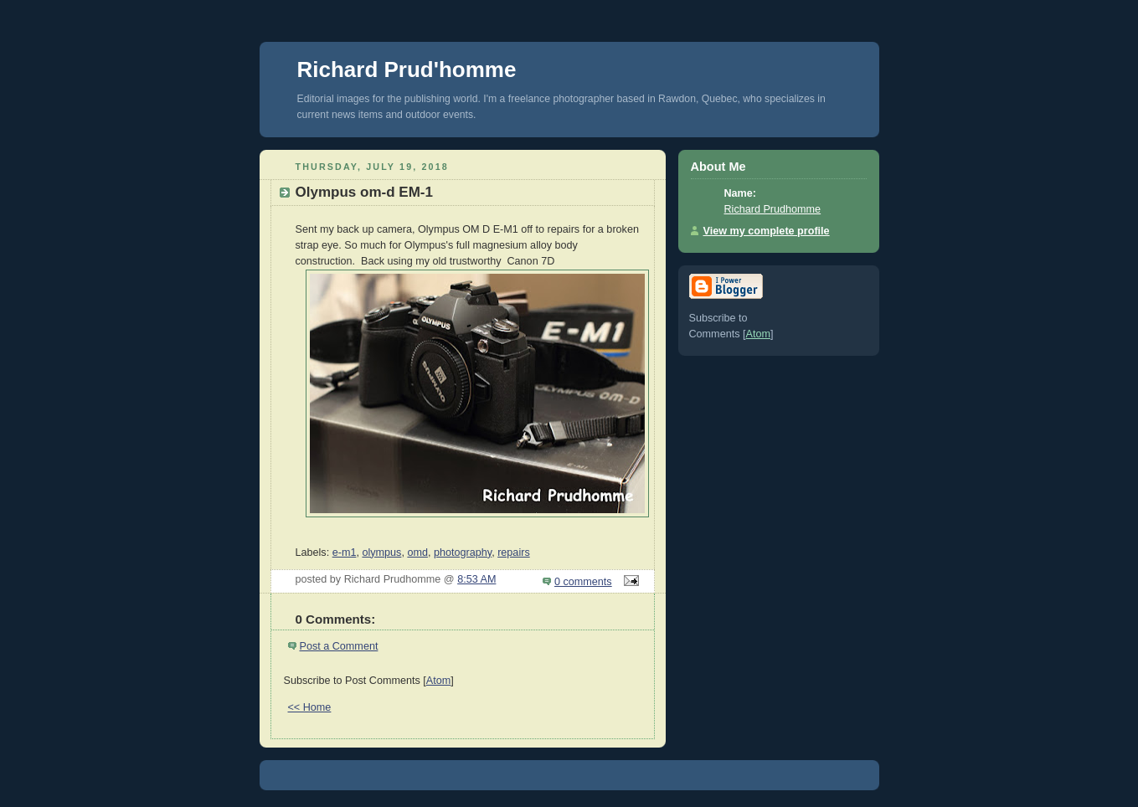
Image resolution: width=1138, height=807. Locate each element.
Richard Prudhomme (772, 209)
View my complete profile (766, 231)
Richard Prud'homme (407, 69)
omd (417, 552)
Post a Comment (339, 646)
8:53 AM (476, 579)
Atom (438, 680)
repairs (513, 552)
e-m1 (344, 552)
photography (463, 552)
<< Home (310, 707)
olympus (381, 552)
